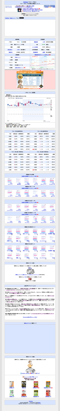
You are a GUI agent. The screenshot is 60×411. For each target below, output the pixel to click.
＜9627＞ (36, 209)
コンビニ (36, 233)
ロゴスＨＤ (18, 210)
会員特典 (46, 7)
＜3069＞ (36, 195)
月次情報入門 (24, 396)
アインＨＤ (35, 210)
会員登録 (46, 5)
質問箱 (53, 7)
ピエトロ (36, 184)
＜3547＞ (19, 195)
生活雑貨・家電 (51, 233)
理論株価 (36, 41)
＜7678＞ (53, 195)
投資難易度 (35, 52)
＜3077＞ (44, 183)
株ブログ (37, 373)
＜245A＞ (27, 195)
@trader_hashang (25, 373)
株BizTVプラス (27, 323)
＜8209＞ (11, 183)
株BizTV (32, 373)
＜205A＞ (19, 209)
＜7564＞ (27, 221)
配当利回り (10, 49)
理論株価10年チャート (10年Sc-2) (42, 54)
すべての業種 (10, 233)
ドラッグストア (43, 233)
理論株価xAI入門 (47, 387)
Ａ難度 (43, 52)
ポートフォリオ (8, 7)
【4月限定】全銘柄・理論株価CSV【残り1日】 (30, 8)
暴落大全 (24, 387)
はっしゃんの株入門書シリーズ (30, 376)
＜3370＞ (53, 183)
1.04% (18, 49)
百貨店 (28, 240)
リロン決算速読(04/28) (27, 7)
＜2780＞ (44, 209)
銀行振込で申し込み (35, 11)
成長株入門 (11, 396)
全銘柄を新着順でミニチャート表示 (29, 176)
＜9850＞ (27, 183)
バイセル (53, 210)
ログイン (52, 5)
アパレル (19, 233)
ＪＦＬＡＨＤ (35, 196)
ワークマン (27, 222)
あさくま (53, 196)
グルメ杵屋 (27, 184)
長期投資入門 (48, 396)
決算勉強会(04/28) (19, 7)
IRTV (25, 276)
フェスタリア (35, 222)
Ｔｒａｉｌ (10, 196)
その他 (53, 240)
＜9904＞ (19, 221)
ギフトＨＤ (44, 196)
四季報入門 (35, 387)
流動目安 (10, 52)
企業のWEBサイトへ (19, 67)
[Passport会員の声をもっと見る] (30, 317)
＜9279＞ (44, 195)
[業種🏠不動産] (31, 5)
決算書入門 (11, 387)
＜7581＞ (53, 221)
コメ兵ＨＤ (44, 210)
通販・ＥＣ (18, 240)
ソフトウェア (10, 210)
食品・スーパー (26, 233)
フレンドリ (10, 184)
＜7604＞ (19, 183)
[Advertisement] (30, 28)
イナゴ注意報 (35, 47)
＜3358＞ (11, 195)
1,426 (44, 41)
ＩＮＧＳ (27, 196)
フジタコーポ (52, 184)
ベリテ (19, 222)
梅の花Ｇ (19, 184)
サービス (36, 240)
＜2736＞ (36, 221)
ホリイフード (43, 184)
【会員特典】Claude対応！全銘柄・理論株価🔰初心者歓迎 (32, 9)
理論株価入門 (36, 396)
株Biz (39, 402)
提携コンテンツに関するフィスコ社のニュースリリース (27, 274)
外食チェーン (12, 18)
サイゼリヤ (52, 222)
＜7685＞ (53, 209)
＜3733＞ (11, 209)
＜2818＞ (36, 183)
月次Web (25, 2)
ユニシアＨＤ (18, 196)
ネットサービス (43, 240)
